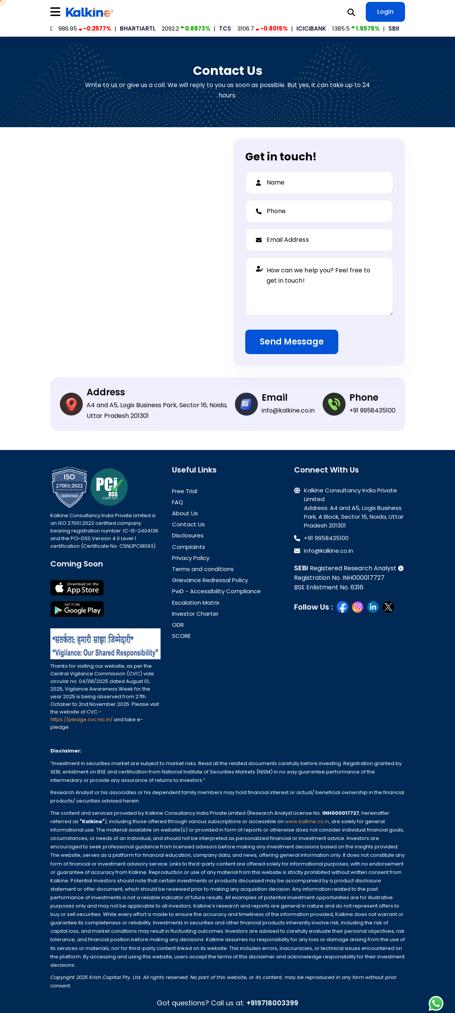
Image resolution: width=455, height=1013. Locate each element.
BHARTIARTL (142, 28)
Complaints (188, 547)
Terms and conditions (203, 569)
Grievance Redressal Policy (210, 580)
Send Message (292, 342)
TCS (229, 28)
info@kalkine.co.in (288, 410)
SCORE (181, 636)
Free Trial (184, 491)
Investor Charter (195, 614)
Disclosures (188, 535)
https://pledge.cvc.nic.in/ (82, 719)
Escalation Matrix (195, 603)
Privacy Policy (190, 558)
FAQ (177, 502)
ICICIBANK (316, 28)
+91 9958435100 (372, 410)
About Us (185, 513)
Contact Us (188, 524)
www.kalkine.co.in (307, 821)
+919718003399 (272, 1003)
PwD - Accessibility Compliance (216, 591)
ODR (178, 625)
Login (385, 11)
